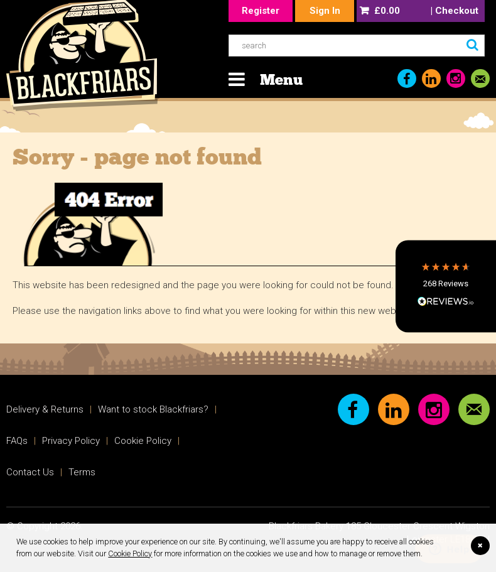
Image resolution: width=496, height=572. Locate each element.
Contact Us (30, 472)
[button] (446, 286)
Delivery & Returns (45, 409)
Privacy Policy (71, 440)
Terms (81, 472)
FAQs (17, 440)
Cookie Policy (130, 553)
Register (260, 10)
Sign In (325, 10)
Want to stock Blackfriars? (153, 409)
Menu (281, 79)
